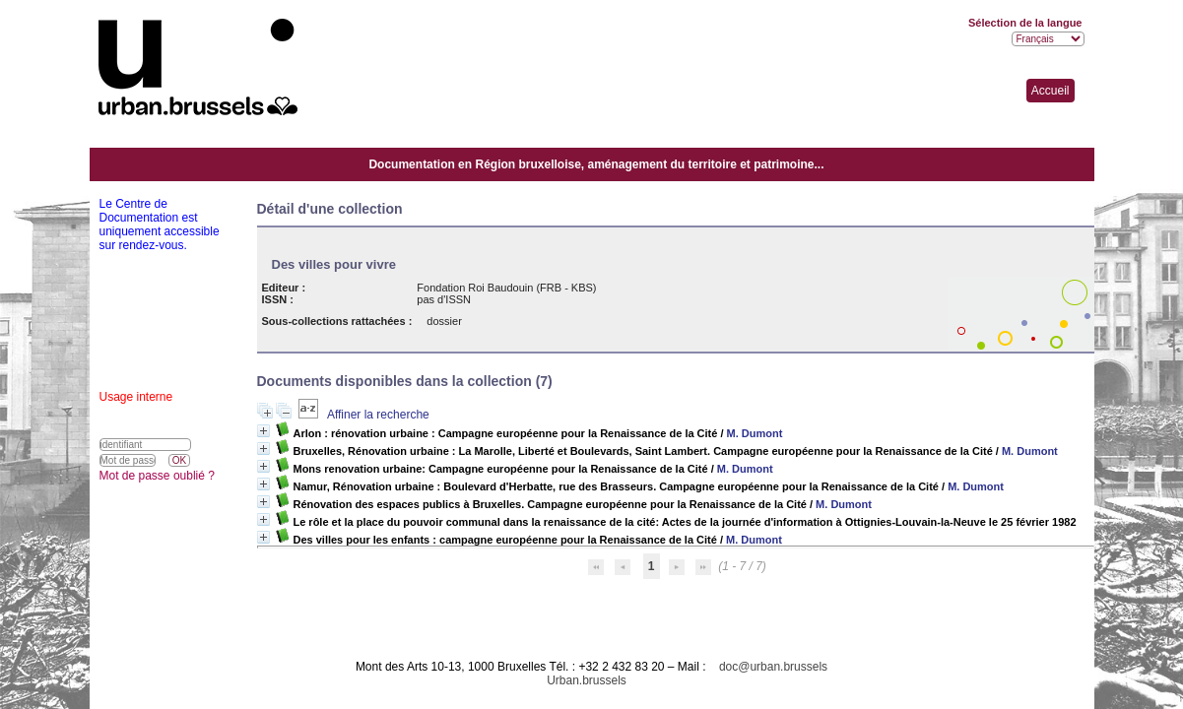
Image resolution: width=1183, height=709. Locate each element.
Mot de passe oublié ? (157, 476)
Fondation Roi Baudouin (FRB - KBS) (506, 287)
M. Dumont (755, 433)
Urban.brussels (586, 680)
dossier (444, 321)
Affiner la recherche (378, 414)
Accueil (1050, 90)
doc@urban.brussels (773, 667)
